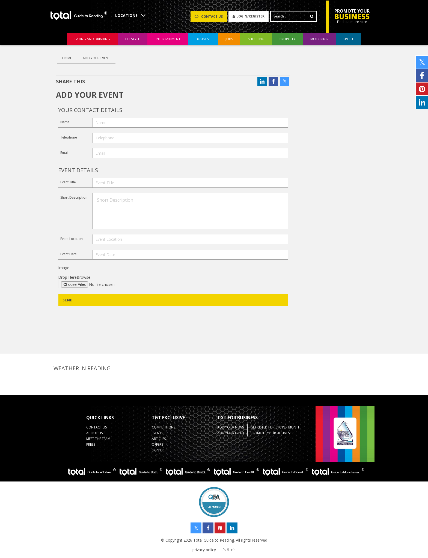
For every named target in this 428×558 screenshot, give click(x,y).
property (287, 39)
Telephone (68, 137)
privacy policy (204, 549)
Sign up (158, 450)
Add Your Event (96, 58)
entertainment (167, 39)
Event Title (68, 182)
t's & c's (229, 549)
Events (157, 433)
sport (348, 39)
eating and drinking (92, 39)
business (203, 39)
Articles (159, 438)
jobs (229, 39)
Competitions (163, 427)
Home (67, 58)
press (90, 444)
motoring (319, 39)
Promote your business (271, 433)
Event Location (71, 238)
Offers (157, 444)
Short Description (73, 197)
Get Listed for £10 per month (276, 427)
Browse (83, 277)
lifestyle (132, 39)
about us (94, 433)
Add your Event (231, 433)
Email (64, 152)
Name (65, 122)
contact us (96, 427)
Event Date (68, 254)
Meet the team (98, 438)
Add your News (230, 427)
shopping (256, 39)
